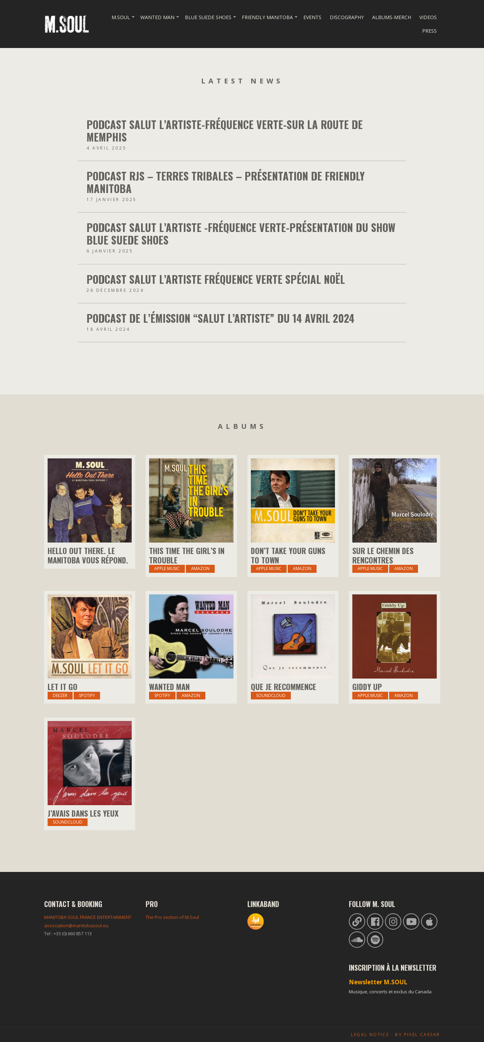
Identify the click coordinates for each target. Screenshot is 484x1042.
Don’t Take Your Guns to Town (288, 555)
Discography (347, 17)
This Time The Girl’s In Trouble (186, 555)
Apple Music (167, 568)
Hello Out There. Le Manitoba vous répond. (88, 555)
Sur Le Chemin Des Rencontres (382, 555)
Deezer (60, 695)
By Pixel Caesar (417, 1034)
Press (429, 30)
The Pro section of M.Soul (172, 917)
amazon (403, 568)
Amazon (200, 568)
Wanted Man (157, 17)
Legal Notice (370, 1034)
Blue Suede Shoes (208, 17)
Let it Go (62, 686)
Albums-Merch (391, 17)
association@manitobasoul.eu (76, 925)
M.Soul (121, 17)
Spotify (87, 695)
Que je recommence (283, 686)
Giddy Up (367, 686)
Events (312, 17)
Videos (428, 17)
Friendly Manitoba (267, 17)
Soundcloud (271, 695)
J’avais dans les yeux (83, 813)
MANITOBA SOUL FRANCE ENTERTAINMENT (87, 917)
